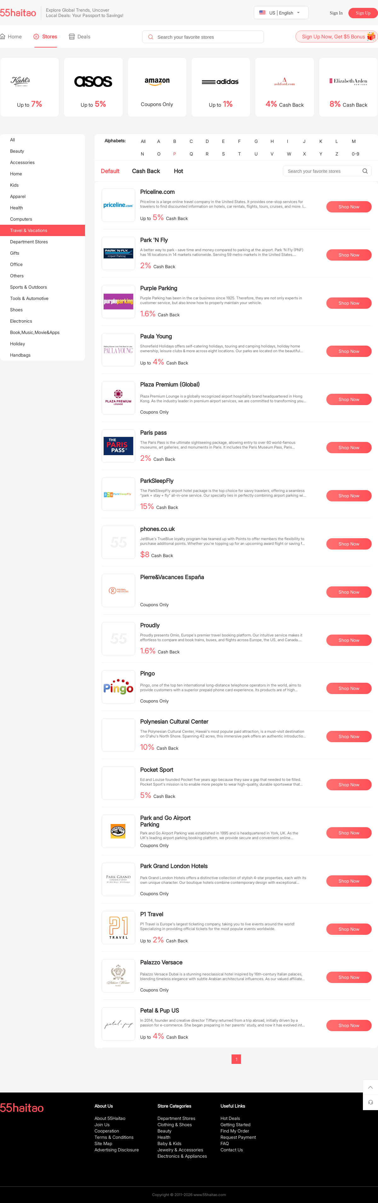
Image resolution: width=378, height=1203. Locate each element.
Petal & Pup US (159, 1010)
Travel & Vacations (28, 230)
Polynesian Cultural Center (174, 721)
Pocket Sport (156, 769)
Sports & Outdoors (28, 287)
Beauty (17, 151)
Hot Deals (230, 1118)
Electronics (21, 321)
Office (16, 264)
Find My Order (234, 1130)
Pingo (147, 673)
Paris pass (153, 432)
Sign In (336, 13)
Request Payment (238, 1137)
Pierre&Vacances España (172, 577)
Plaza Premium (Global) (170, 384)
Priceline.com (157, 192)
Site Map (103, 1143)
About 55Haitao (109, 1118)
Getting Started (235, 1124)
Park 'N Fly (154, 240)
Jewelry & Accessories (180, 1149)
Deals (80, 36)
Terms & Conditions (114, 1137)
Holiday (17, 343)
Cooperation (106, 1130)
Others (17, 275)
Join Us (102, 1124)
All (12, 139)
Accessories (22, 162)
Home (11, 36)
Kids (14, 185)
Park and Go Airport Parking (165, 821)
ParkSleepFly (157, 480)
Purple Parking (158, 288)
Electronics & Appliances (182, 1156)
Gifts (14, 253)
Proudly (150, 625)
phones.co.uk (157, 529)
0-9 (355, 153)
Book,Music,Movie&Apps (35, 332)
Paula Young (156, 336)
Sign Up (363, 13)
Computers (21, 219)
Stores (45, 36)
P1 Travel (151, 914)
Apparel (18, 196)
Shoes (16, 309)
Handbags (20, 355)
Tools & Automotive (29, 298)
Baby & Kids (169, 1143)
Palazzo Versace (161, 962)
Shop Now (349, 206)
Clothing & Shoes (175, 1124)
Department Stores (29, 241)
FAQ (224, 1143)
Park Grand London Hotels (174, 866)
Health (16, 207)
